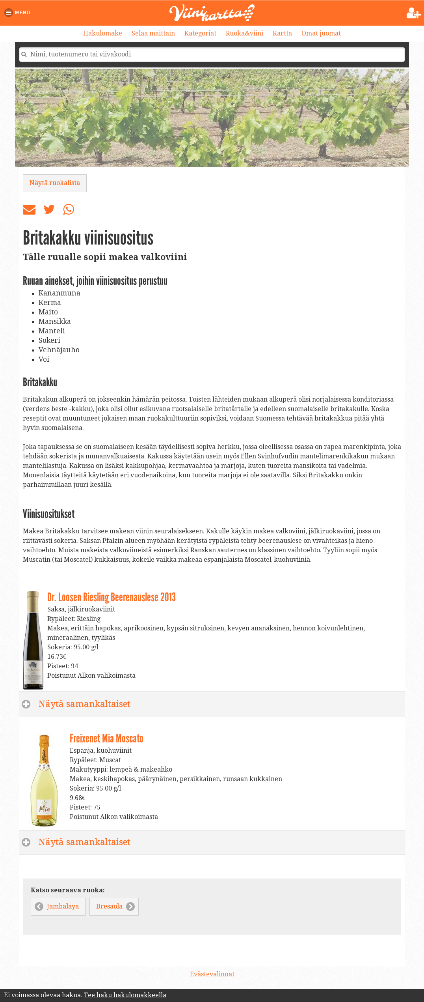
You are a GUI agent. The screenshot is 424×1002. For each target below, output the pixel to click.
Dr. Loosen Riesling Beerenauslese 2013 (111, 597)
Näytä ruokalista (55, 183)
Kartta (282, 33)
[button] (18, 13)
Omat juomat (321, 33)
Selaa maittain (153, 33)
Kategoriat (200, 33)
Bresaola (109, 906)
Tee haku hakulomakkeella (125, 995)
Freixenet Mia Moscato (106, 738)
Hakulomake (102, 33)
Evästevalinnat (212, 974)
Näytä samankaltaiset (135, 703)
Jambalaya (63, 906)
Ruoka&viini (244, 33)
